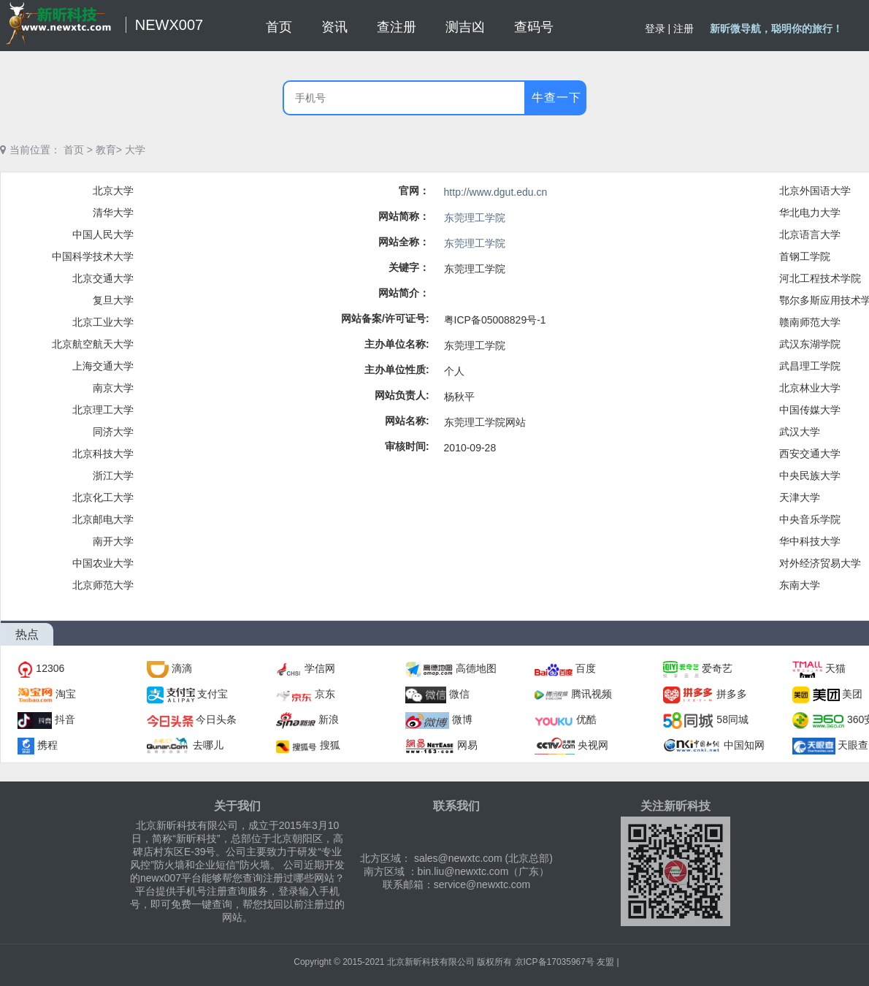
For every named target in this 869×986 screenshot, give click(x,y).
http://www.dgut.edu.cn (496, 192)
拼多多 (731, 694)
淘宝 (65, 694)
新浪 (328, 719)
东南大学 (799, 585)
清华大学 (113, 212)
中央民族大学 (810, 475)
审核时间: (407, 446)
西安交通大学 (810, 453)
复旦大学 (113, 300)
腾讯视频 (591, 694)
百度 (585, 668)
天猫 (835, 668)
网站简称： (403, 216)
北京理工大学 (103, 410)
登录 (655, 28)
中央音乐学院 (810, 519)
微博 (462, 719)
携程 (47, 745)
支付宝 (212, 694)
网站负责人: (402, 395)
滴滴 (182, 668)
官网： (414, 190)
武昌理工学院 (810, 366)
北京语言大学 (810, 234)
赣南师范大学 (810, 322)
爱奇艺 (717, 668)
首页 (74, 150)
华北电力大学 (810, 212)
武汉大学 (799, 431)
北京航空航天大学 (93, 344)
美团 (852, 694)
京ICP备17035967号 (554, 962)
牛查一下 (556, 97)
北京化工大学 (103, 497)
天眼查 (853, 745)
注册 (683, 28)
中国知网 (744, 745)
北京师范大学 (103, 585)
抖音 (65, 719)
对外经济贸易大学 (820, 563)
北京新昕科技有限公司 (431, 962)
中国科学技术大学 (93, 256)
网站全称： (403, 242)
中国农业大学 (103, 563)
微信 (459, 694)
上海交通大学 (103, 366)
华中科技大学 (810, 541)
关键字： (408, 267)
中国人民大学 (103, 234)
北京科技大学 (103, 453)
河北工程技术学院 (820, 278)
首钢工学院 (804, 256)
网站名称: (407, 421)
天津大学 (799, 497)
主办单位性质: (396, 369)
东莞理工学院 (474, 217)
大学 (135, 150)
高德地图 (476, 668)
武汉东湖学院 (810, 344)
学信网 (320, 668)
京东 (325, 694)
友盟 (605, 962)
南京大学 (113, 388)
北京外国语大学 (815, 190)
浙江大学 (113, 475)
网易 (467, 745)
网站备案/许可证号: (385, 318)
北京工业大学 (103, 322)
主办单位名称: (396, 344)
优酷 (586, 719)
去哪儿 (208, 745)
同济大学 (113, 431)
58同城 (732, 719)
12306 (50, 668)
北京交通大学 (103, 278)
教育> (109, 150)
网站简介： (403, 293)
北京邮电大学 (103, 519)
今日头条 (216, 719)
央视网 (593, 745)
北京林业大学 (810, 388)
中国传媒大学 (810, 410)
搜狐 (330, 745)
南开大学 (113, 541)
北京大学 (113, 190)
